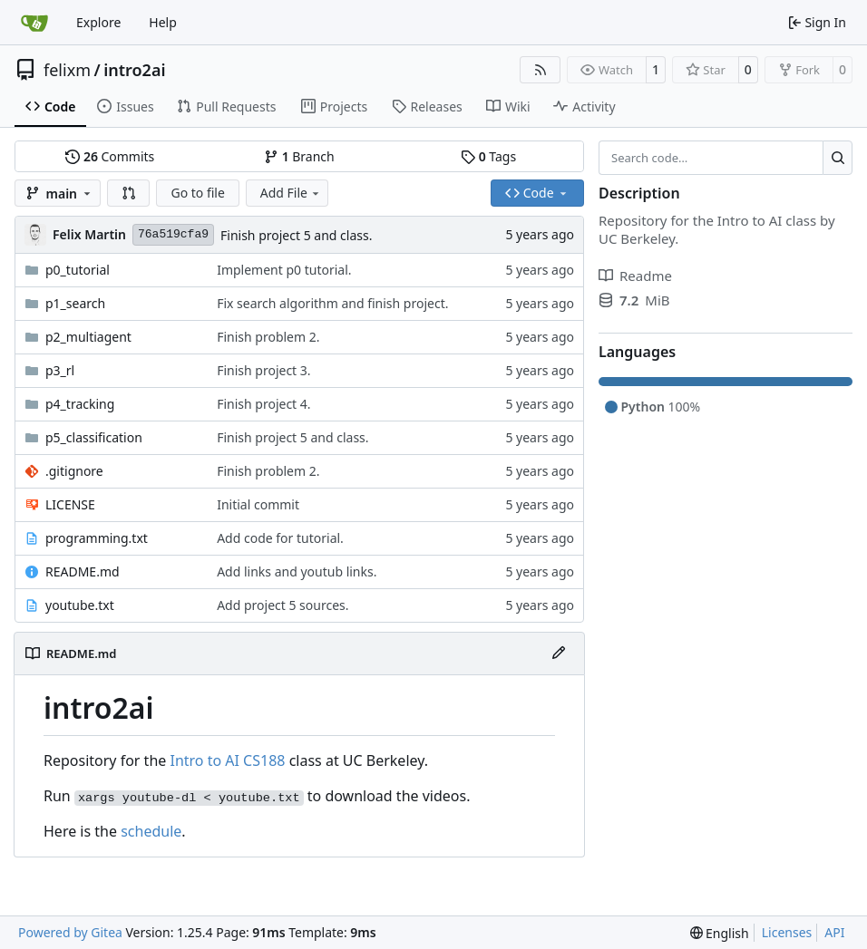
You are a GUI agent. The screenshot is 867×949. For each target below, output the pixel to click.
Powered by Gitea (70, 932)
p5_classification (93, 437)
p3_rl (59, 370)
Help (163, 22)
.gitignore (74, 470)
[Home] (34, 22)
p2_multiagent (88, 336)
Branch (299, 156)
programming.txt (96, 538)
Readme (635, 275)
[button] (129, 193)
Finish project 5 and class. (296, 235)
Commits (109, 156)
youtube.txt (79, 605)
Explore (98, 22)
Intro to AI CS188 (227, 760)
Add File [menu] (291, 192)
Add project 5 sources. (282, 605)
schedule (151, 831)
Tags (488, 156)
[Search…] (837, 157)
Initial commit (258, 504)
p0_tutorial (77, 269)
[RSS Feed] (540, 69)
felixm (67, 70)
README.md (82, 571)
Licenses (787, 932)
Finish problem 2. (268, 336)
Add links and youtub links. (296, 571)
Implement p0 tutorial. (284, 269)
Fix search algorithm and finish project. (332, 303)
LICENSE (70, 504)
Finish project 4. (263, 403)
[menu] (719, 933)
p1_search (75, 303)
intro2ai (134, 70)
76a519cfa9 (173, 234)
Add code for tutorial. (280, 538)
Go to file (197, 192)
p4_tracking (79, 403)
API (834, 932)
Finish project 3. (263, 370)
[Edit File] (558, 653)
